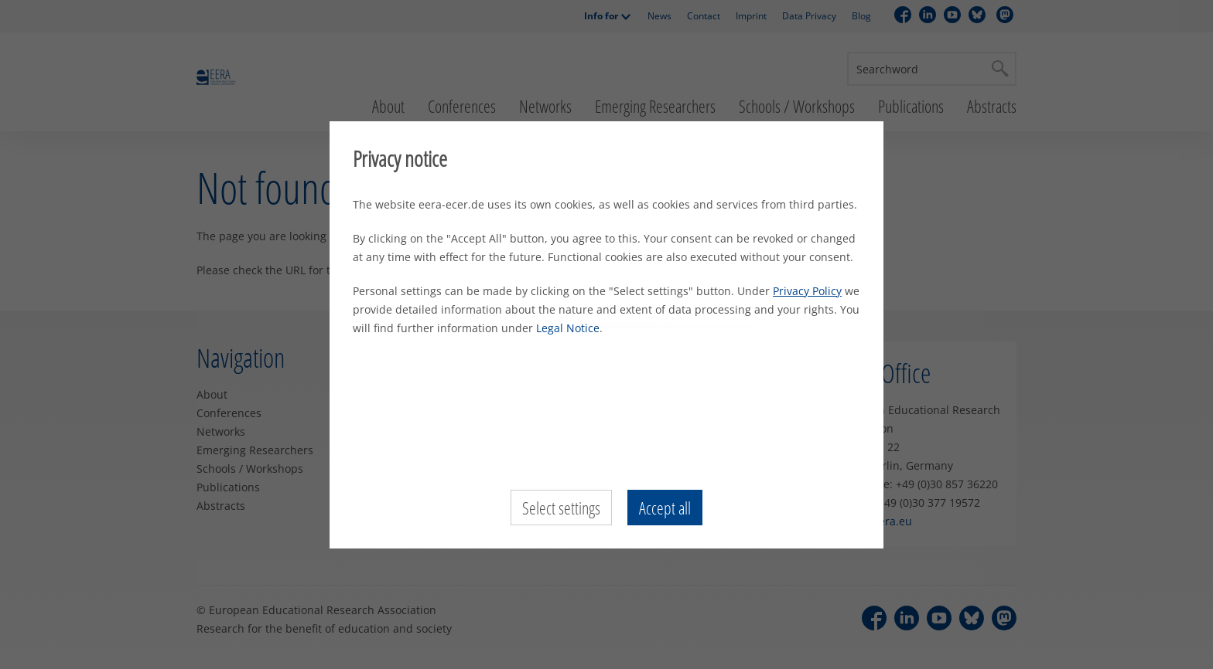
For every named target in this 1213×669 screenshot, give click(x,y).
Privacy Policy (807, 291)
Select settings (561, 507)
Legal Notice (568, 328)
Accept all (665, 507)
